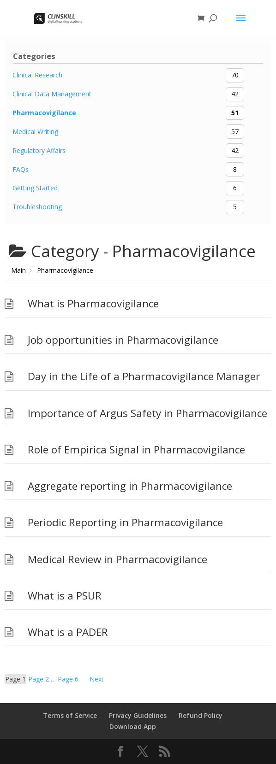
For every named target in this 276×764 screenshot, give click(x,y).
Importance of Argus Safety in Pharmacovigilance (147, 413)
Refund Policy (200, 715)
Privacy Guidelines (138, 715)
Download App (132, 726)
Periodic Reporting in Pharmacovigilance (125, 522)
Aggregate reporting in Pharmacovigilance (130, 486)
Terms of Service (70, 715)
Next (97, 679)
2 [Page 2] (38, 679)
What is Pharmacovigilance (93, 303)
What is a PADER (68, 632)
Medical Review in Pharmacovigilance (117, 559)
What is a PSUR (65, 595)
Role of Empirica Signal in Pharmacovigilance (136, 449)
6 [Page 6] (68, 679)
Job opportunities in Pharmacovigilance (123, 340)
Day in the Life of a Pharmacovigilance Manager (144, 376)
